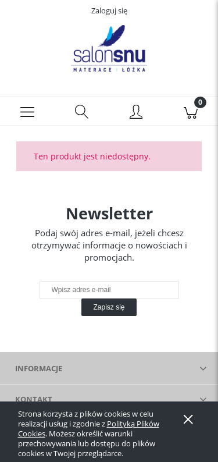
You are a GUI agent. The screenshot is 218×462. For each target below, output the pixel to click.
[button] (27, 111)
